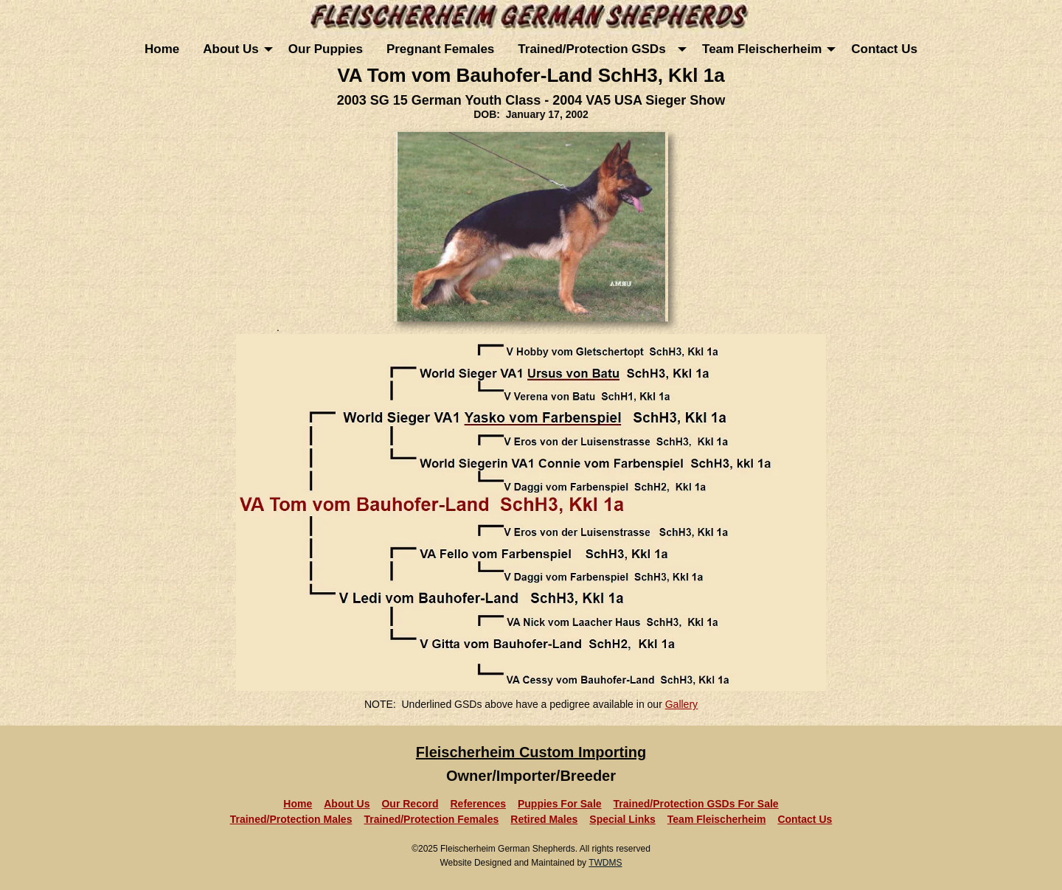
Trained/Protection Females (431, 819)
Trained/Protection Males (291, 819)
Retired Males (543, 819)
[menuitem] (162, 49)
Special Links (622, 819)
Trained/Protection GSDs (595, 49)
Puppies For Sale (560, 804)
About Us (231, 49)
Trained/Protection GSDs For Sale (696, 804)
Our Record (409, 804)
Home (162, 49)
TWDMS (605, 863)
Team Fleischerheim (762, 49)
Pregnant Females (440, 49)
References (478, 804)
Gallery (681, 704)
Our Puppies (325, 49)
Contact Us (884, 49)
